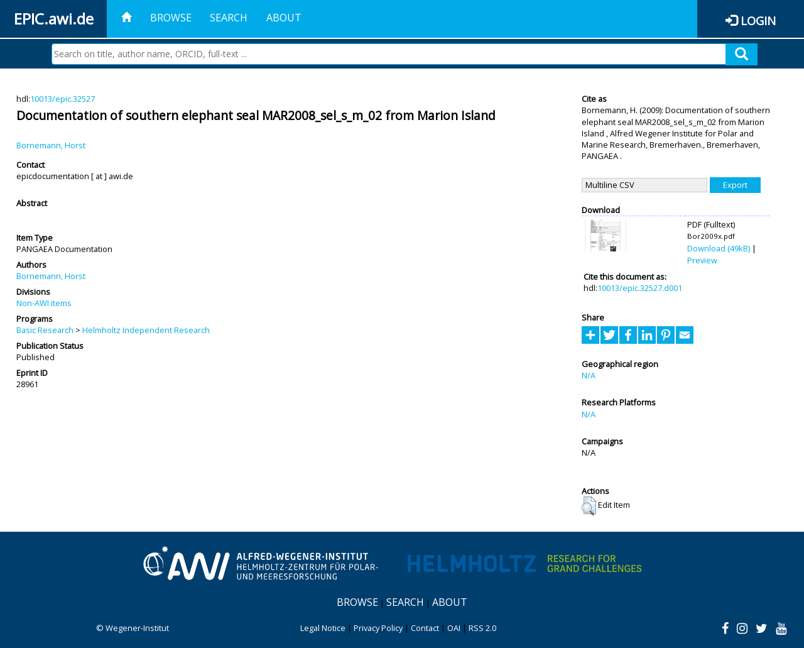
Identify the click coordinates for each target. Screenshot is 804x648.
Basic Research (44, 330)
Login (758, 20)
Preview (702, 260)
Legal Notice (322, 628)
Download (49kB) (718, 248)
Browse (171, 18)
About (284, 18)
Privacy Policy (378, 628)
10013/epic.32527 (62, 98)
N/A (588, 375)
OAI (453, 628)
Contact (425, 628)
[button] (589, 506)
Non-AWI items (44, 303)
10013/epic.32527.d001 (639, 288)
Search (228, 18)
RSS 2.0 (482, 628)
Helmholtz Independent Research (146, 330)
